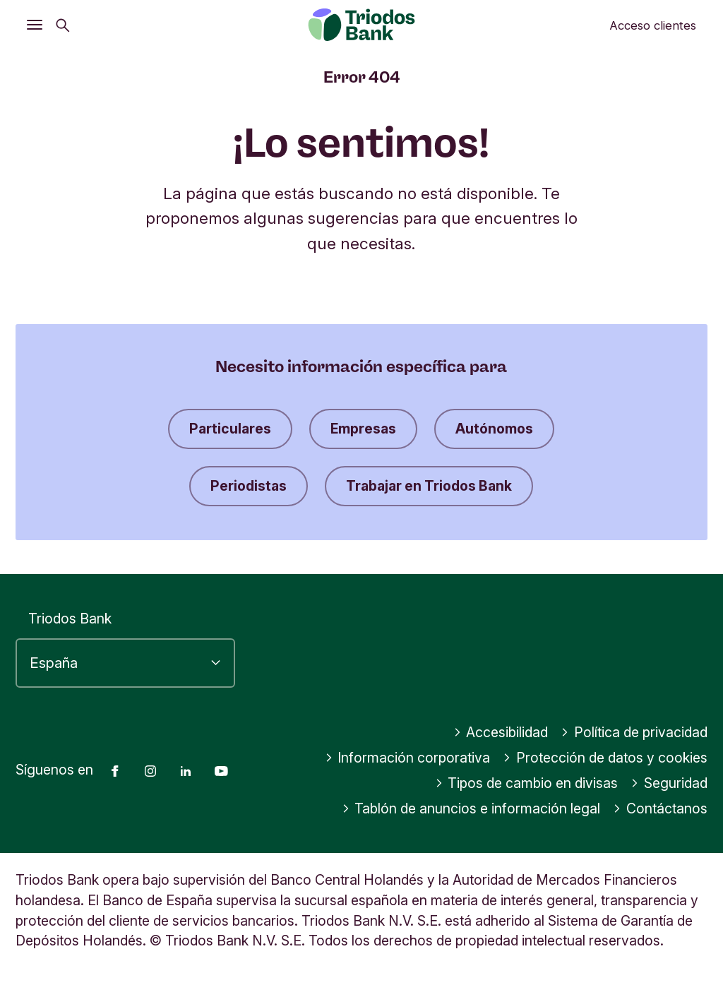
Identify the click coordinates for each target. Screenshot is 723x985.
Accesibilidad (501, 732)
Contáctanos (660, 808)
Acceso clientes (652, 25)
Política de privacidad (634, 732)
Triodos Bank (70, 618)
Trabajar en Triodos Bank (429, 485)
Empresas (363, 428)
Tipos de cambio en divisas (527, 783)
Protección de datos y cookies (605, 757)
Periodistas (248, 485)
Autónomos (494, 428)
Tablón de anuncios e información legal (471, 808)
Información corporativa (408, 757)
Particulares (230, 428)
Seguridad (669, 783)
